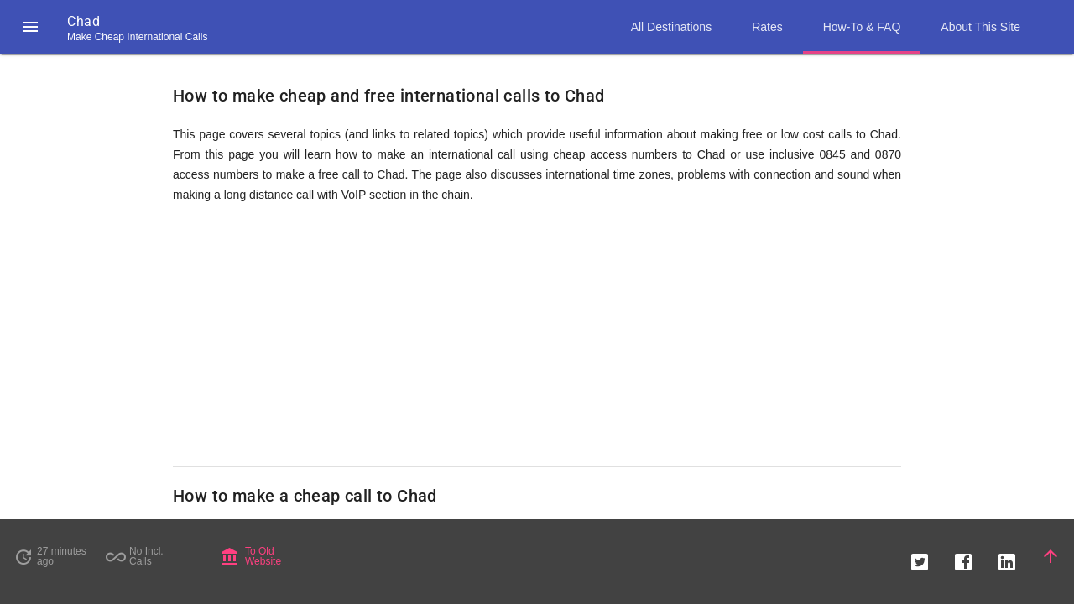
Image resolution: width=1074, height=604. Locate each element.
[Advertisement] (537, 335)
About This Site (980, 27)
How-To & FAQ (862, 27)
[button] (30, 27)
